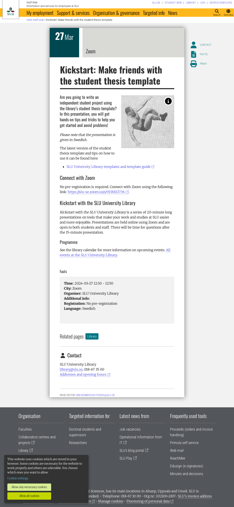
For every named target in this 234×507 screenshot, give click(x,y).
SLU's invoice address (195, 496)
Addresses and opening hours (83, 374)
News (172, 12)
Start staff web (35, 19)
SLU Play (126, 458)
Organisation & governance (116, 12)
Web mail (177, 450)
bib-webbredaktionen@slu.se (95, 395)
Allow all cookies (29, 496)
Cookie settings (17, 478)
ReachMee (177, 458)
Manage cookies (110, 501)
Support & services (73, 12)
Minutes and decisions (186, 474)
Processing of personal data (148, 501)
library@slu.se (71, 369)
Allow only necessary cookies (29, 487)
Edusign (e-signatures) (186, 466)
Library (92, 336)
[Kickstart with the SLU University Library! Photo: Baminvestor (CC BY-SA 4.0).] (168, 101)
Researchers (78, 442)
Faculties (25, 429)
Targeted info (154, 12)
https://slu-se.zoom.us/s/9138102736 (96, 192)
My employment (40, 12)
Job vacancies (130, 429)
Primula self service (184, 442)
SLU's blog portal (132, 450)
